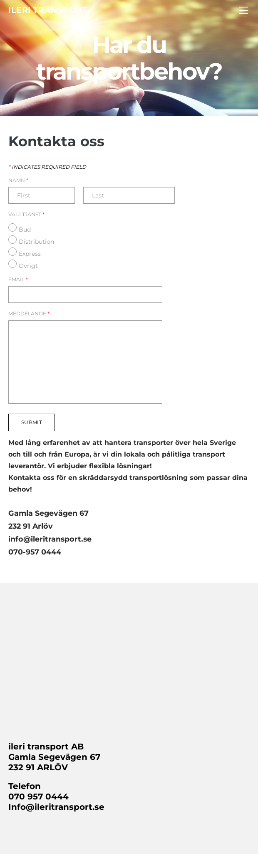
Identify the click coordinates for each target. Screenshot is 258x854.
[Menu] (243, 10)
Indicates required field (47, 167)
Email (18, 279)
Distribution (36, 241)
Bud (25, 229)
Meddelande (29, 313)
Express (30, 253)
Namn (18, 180)
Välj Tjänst (26, 214)
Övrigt (28, 266)
